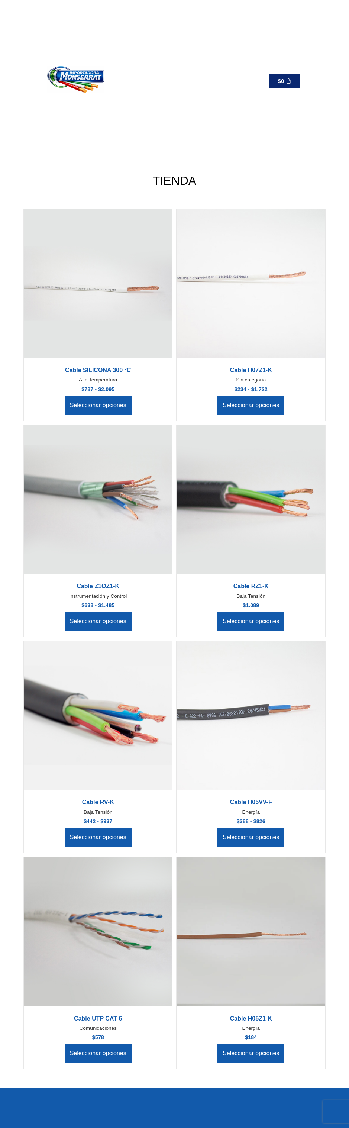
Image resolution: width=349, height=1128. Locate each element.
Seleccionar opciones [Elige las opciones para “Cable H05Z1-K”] (251, 1053)
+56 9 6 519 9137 (211, 81)
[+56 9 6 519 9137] (180, 80)
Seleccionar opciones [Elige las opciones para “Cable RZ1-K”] (251, 621)
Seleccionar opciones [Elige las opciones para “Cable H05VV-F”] (251, 837)
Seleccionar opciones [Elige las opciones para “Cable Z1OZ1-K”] (98, 621)
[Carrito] (285, 80)
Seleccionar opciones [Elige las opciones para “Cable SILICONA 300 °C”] (98, 405)
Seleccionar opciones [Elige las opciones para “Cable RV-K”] (98, 837)
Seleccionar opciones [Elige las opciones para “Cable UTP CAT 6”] (98, 1053)
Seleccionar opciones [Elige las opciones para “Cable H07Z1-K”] (251, 405)
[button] (133, 81)
